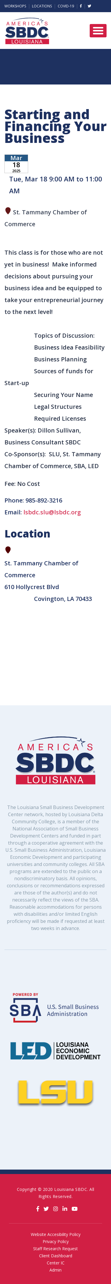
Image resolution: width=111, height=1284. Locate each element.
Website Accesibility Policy (56, 1234)
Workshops (15, 6)
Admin (55, 1270)
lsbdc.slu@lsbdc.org (52, 512)
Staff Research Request (55, 1248)
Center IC (56, 1263)
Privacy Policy (56, 1241)
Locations (42, 6)
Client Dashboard (55, 1256)
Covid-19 (66, 6)
